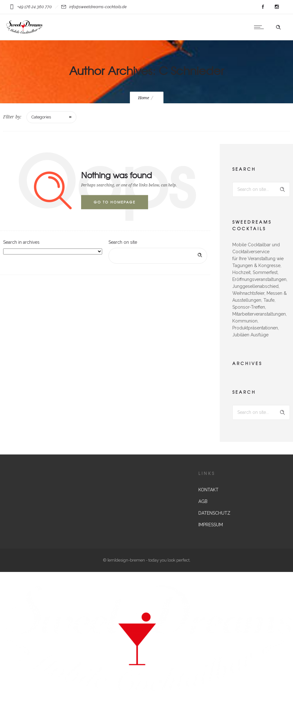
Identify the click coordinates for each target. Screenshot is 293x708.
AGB (202, 501)
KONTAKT (208, 489)
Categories (41, 117)
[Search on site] (157, 256)
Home (143, 97)
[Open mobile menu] (260, 27)
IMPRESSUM (210, 524)
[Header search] (278, 27)
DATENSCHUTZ (214, 513)
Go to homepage (114, 201)
